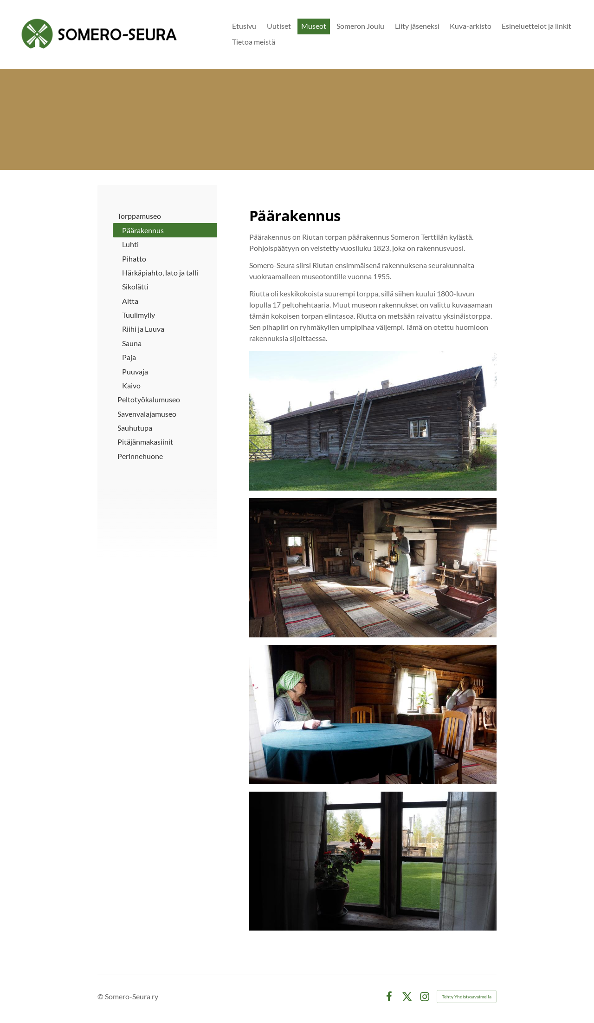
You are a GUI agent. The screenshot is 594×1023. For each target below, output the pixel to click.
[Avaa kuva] (373, 861)
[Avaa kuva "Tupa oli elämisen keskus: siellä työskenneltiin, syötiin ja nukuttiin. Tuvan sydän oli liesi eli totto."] (373, 567)
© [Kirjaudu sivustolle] (101, 996)
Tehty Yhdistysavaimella (466, 996)
